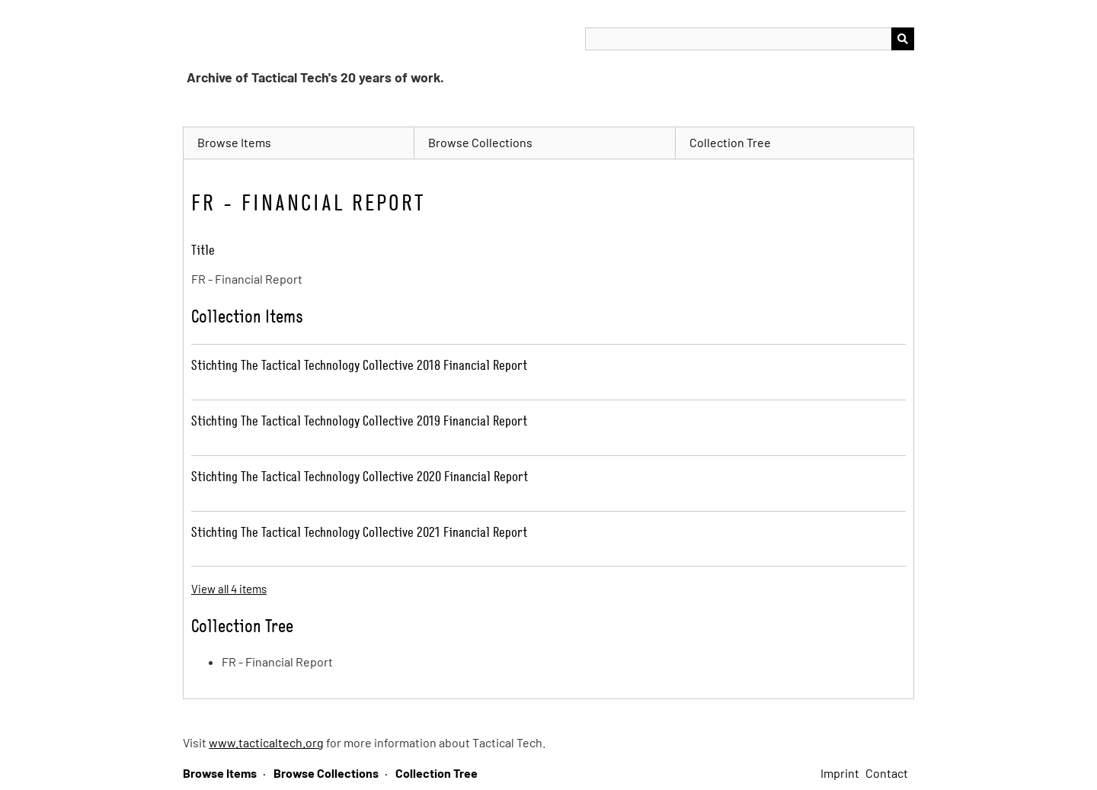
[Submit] (902, 38)
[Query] (749, 38)
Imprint (839, 773)
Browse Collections (480, 142)
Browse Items (234, 142)
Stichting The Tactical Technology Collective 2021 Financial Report (359, 532)
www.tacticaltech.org (266, 742)
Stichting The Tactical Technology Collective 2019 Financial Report (359, 421)
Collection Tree (730, 142)
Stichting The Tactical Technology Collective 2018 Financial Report (359, 365)
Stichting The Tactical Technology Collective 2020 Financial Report (359, 476)
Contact (886, 773)
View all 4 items (229, 589)
